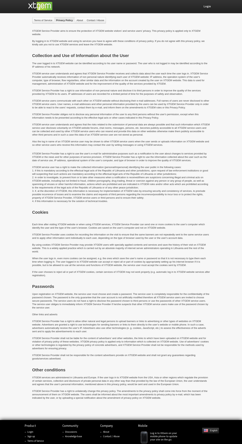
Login (30, 431)
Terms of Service (43, 20)
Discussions (71, 431)
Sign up (31, 436)
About (80, 20)
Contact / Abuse (95, 20)
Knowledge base (73, 436)
